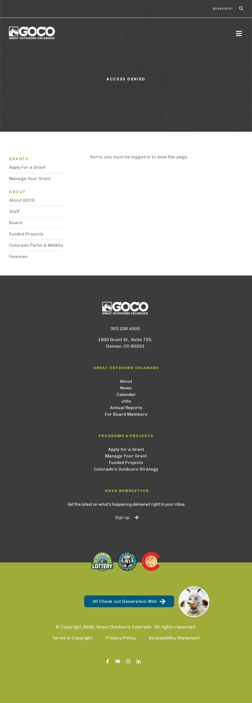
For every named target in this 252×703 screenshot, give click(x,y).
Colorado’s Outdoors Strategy (126, 469)
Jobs (126, 401)
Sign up (122, 517)
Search (240, 8)
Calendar (126, 394)
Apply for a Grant (126, 449)
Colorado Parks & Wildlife (36, 245)
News (126, 387)
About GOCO (22, 200)
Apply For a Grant (27, 167)
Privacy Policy (121, 637)
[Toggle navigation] (238, 33)
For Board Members (126, 414)
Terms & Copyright (72, 637)
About (126, 381)
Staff (14, 211)
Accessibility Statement (174, 637)
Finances (18, 256)
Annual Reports (126, 407)
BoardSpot (223, 8)
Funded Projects (26, 234)
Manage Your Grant (30, 178)
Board (15, 222)
